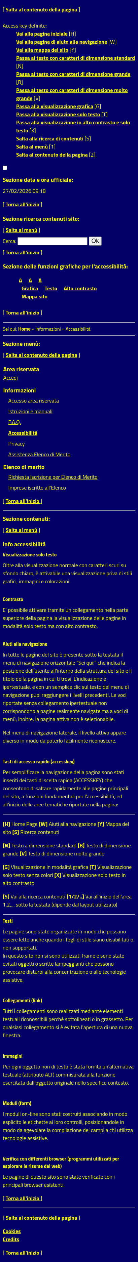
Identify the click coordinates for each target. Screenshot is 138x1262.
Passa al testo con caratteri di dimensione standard (75, 58)
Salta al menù (32, 146)
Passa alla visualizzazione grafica (54, 106)
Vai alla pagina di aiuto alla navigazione (61, 42)
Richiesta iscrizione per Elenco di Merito (53, 477)
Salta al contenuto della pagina (41, 9)
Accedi (10, 378)
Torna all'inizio (22, 204)
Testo (51, 288)
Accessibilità (22, 433)
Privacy (16, 443)
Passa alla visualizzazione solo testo (58, 114)
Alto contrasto (80, 288)
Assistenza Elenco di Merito (39, 454)
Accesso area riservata (33, 400)
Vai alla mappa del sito (42, 50)
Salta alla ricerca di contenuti (49, 138)
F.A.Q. (14, 422)
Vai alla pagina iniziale (42, 34)
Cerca (9, 241)
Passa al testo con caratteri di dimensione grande (73, 74)
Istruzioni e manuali (30, 411)
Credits (11, 1239)
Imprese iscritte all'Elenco (37, 487)
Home (24, 329)
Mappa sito (34, 296)
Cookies (12, 1231)
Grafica (30, 288)
